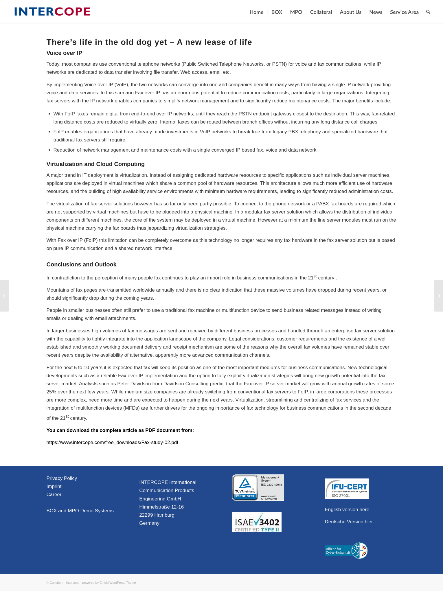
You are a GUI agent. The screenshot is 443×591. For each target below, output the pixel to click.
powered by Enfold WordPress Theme (109, 582)
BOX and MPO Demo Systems (80, 510)
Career (54, 494)
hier (368, 521)
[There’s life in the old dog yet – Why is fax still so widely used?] (4, 296)
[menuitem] (256, 11)
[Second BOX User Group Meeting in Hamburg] (438, 296)
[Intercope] (52, 11)
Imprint (54, 486)
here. (365, 509)
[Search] (428, 11)
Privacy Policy (62, 478)
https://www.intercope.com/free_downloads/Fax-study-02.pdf (112, 442)
